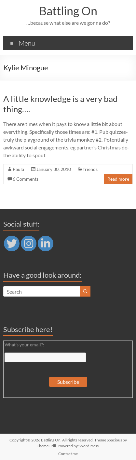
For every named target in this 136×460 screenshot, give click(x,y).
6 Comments (25, 179)
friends (90, 169)
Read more (118, 179)
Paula (18, 169)
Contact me (68, 453)
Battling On (68, 11)
